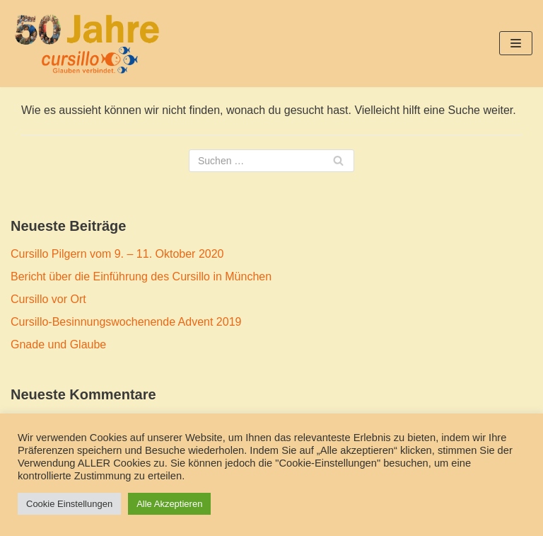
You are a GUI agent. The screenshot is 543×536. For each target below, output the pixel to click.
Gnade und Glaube (58, 344)
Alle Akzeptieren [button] (169, 503)
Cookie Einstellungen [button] (69, 503)
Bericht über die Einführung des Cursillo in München (141, 276)
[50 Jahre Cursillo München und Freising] (87, 43)
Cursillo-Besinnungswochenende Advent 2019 (126, 322)
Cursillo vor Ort (48, 299)
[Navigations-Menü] (515, 43)
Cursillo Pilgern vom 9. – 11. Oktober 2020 (117, 254)
